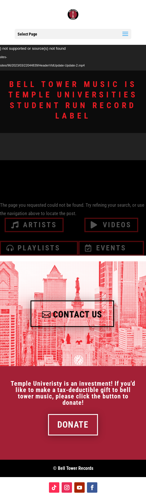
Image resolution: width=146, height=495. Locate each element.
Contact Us (77, 314)
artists (40, 225)
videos (117, 225)
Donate (72, 425)
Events (111, 248)
